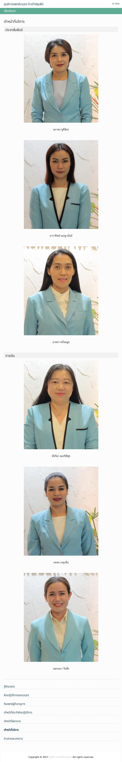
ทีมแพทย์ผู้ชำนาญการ (14, 703)
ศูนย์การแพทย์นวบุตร (60, 757)
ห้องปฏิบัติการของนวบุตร (16, 695)
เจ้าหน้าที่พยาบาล (12, 721)
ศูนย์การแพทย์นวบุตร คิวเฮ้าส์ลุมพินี (23, 4)
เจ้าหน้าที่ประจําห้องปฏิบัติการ (18, 712)
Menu (116, 3)
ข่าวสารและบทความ (13, 738)
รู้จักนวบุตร (9, 686)
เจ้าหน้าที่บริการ (11, 729)
